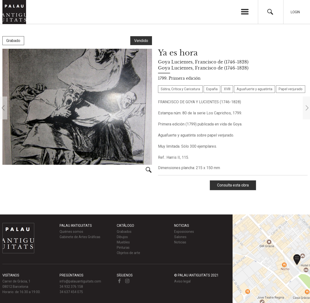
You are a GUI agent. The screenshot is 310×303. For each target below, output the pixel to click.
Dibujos (122, 237)
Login (295, 12)
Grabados (124, 232)
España (212, 89)
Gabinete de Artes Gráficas (80, 237)
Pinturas (123, 247)
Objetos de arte (128, 253)
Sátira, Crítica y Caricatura (180, 89)
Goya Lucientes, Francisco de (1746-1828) (203, 62)
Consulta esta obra (233, 185)
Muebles (123, 242)
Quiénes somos (71, 232)
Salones (180, 237)
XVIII (227, 89)
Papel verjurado (291, 89)
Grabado (13, 40)
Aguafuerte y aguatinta (254, 89)
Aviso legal (182, 281)
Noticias (180, 242)
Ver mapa (271, 258)
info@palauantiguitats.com (80, 281)
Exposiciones (184, 232)
